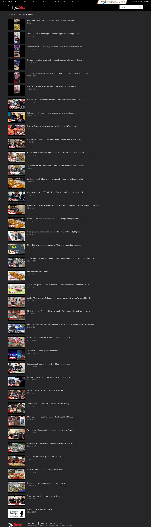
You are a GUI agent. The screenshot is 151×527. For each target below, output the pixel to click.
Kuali (80, 2)
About (28, 523)
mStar (29, 2)
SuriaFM (93, 2)
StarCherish (47, 2)
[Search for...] (128, 7)
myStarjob (73, 2)
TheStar (10, 2)
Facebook (60, 523)
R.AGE (24, 2)
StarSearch (64, 2)
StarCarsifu (56, 2)
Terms (42, 523)
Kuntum (86, 2)
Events (17, 2)
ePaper (4, 2)
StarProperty (37, 2)
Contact (34, 523)
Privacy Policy (50, 523)
